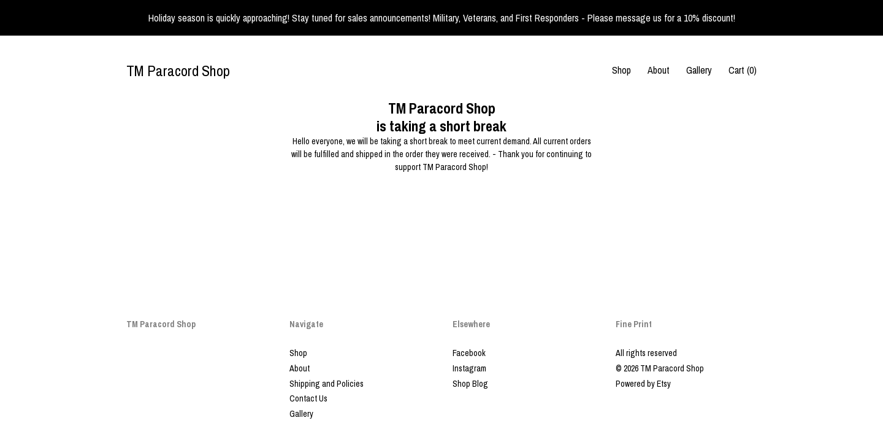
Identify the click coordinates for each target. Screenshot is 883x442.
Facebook (469, 353)
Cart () (742, 70)
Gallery (699, 70)
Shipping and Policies (326, 383)
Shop (621, 70)
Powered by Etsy (643, 383)
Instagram (469, 368)
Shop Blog (470, 383)
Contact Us (308, 398)
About (659, 70)
